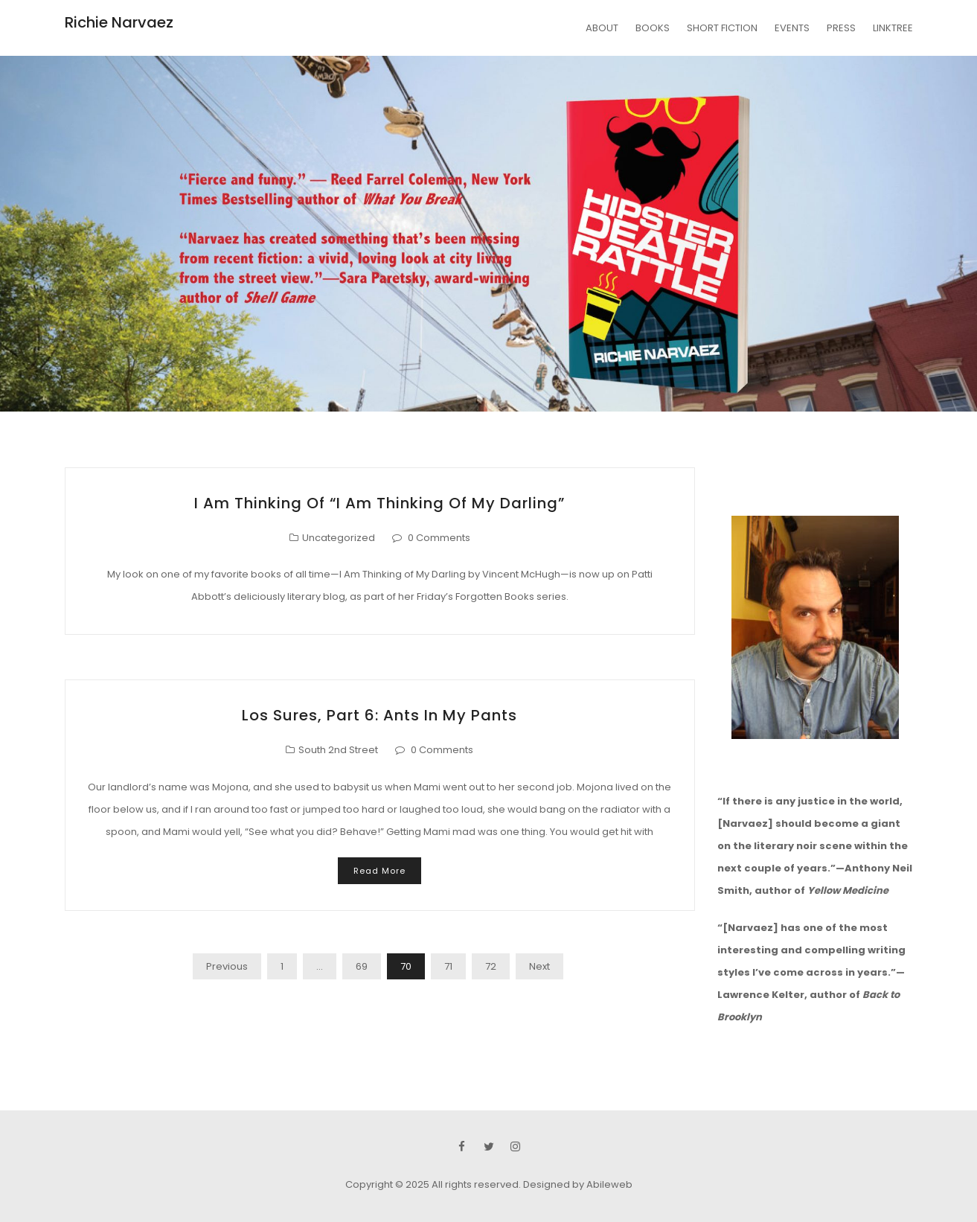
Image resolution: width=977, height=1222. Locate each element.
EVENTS (792, 28)
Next (539, 966)
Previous (227, 966)
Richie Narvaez (119, 22)
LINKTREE (893, 28)
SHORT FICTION (722, 28)
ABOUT (602, 28)
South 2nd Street (338, 750)
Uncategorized (338, 538)
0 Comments (439, 538)
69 (362, 966)
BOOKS (652, 28)
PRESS (841, 28)
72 (490, 966)
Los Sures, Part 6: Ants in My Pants (379, 715)
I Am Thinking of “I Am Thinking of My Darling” (379, 503)
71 (448, 966)
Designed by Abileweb (577, 1184)
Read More (379, 871)
